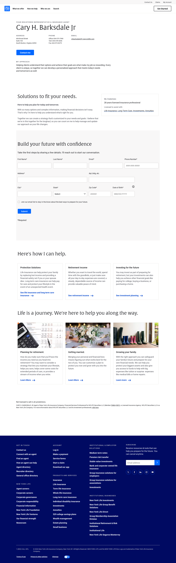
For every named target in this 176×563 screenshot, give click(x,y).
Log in (55, 450)
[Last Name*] (70, 165)
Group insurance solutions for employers (103, 474)
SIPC (118, 405)
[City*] (34, 194)
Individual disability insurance (66, 501)
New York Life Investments (102, 500)
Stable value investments (101, 461)
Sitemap (55, 557)
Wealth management (62, 518)
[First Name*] (34, 165)
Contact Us (148, 2)
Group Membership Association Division (104, 517)
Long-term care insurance (65, 497)
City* (19, 187)
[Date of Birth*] (124, 194)
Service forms (59, 458)
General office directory (27, 475)
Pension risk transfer (99, 457)
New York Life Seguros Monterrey (105, 534)
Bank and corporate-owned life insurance (103, 467)
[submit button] (24, 211)
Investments (58, 505)
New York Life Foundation (28, 510)
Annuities (57, 510)
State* (55, 187)
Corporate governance (26, 497)
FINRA (113, 405)
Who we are (45, 8)
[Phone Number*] (141, 165)
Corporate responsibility (27, 501)
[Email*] (106, 165)
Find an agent (22, 458)
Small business (60, 527)
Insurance (57, 480)
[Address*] (52, 180)
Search (56, 8)
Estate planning (60, 522)
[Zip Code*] (100, 194)
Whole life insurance (62, 493)
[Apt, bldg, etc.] (112, 180)
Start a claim (59, 462)
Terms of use (21, 557)
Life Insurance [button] (110, 110)
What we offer (18, 8)
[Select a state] (70, 194)
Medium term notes (98, 452)
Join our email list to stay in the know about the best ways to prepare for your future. (54, 202)
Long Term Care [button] (125, 110)
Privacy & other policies (39, 557)
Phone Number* (131, 159)
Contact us (21, 450)
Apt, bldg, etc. (94, 173)
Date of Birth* (118, 187)
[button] (133, 186)
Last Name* (58, 159)
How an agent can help (26, 462)
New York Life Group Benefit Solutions (102, 506)
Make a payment (60, 454)
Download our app (61, 467)
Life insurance (59, 484)
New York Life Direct (99, 511)
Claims (157, 2)
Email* (91, 159)
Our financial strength (26, 518)
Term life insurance (62, 488)
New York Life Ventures (27, 514)
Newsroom (21, 522)
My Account (167, 2)
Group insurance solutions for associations (103, 481)
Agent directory (23, 467)
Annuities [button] (149, 110)
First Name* (22, 159)
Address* (21, 173)
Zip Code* (93, 187)
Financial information (26, 505)
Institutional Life (97, 530)
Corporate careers (24, 493)
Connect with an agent (26, 454)
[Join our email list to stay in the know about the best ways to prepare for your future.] (19, 202)
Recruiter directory (24, 471)
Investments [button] (138, 110)
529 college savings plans (64, 514)
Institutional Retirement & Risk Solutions (103, 524)
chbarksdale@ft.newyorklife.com (82, 39)
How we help (32, 8)
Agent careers (22, 488)
